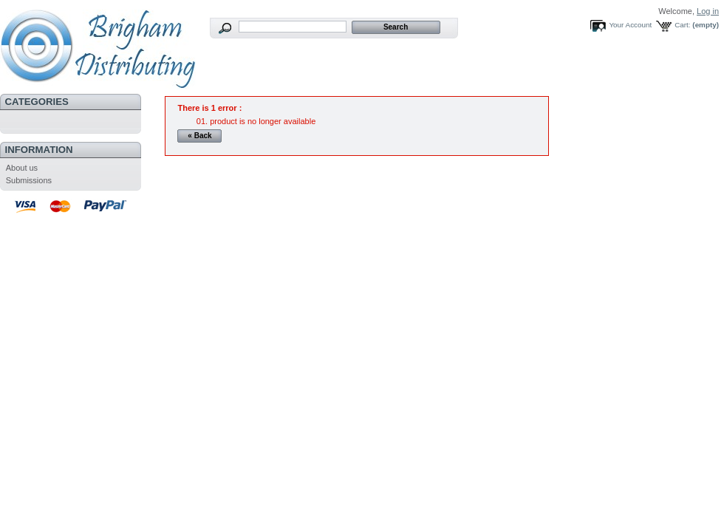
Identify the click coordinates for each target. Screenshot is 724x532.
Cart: (682, 25)
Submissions (29, 180)
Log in (708, 11)
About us (22, 167)
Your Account (630, 25)
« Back (199, 136)
